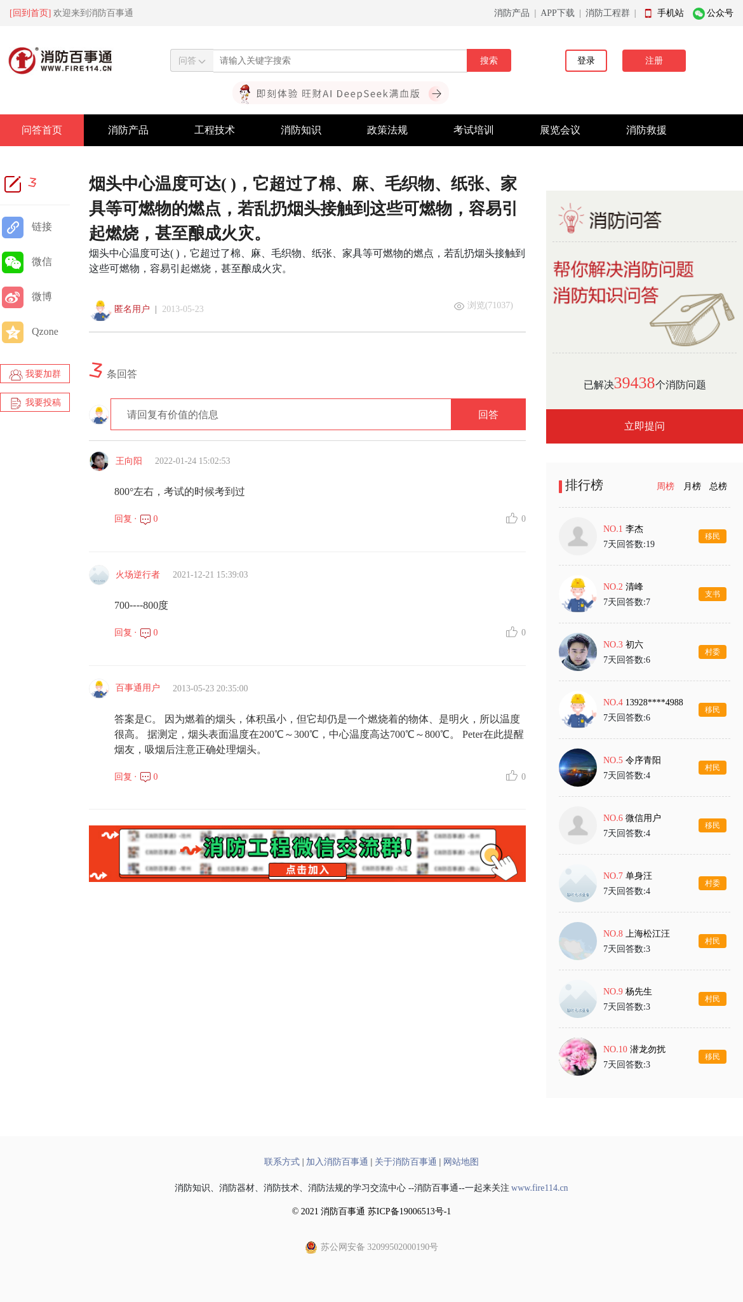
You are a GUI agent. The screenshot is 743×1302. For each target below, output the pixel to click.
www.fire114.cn (539, 1188)
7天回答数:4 (626, 775)
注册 (654, 60)
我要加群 (35, 375)
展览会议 (560, 130)
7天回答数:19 (629, 544)
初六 (634, 644)
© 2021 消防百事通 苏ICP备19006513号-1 (372, 1211)
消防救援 (646, 130)
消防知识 (301, 130)
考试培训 (473, 130)
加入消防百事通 (337, 1162)
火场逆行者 (138, 575)
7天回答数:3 (626, 949)
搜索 (489, 60)
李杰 (634, 529)
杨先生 (639, 991)
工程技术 (214, 130)
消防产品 (512, 13)
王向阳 (129, 461)
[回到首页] (30, 13)
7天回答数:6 (626, 660)
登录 (586, 60)
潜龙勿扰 (648, 1049)
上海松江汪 (648, 934)
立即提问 (644, 426)
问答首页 (42, 130)
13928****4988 (654, 702)
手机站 (670, 13)
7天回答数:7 (626, 602)
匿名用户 (132, 309)
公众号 (720, 13)
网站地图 (461, 1162)
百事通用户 (138, 688)
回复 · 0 (136, 519)
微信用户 (643, 818)
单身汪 (639, 876)
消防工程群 (608, 13)
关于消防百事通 (406, 1162)
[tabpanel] (644, 796)
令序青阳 (643, 760)
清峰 (634, 587)
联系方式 (282, 1162)
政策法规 (387, 130)
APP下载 (557, 13)
